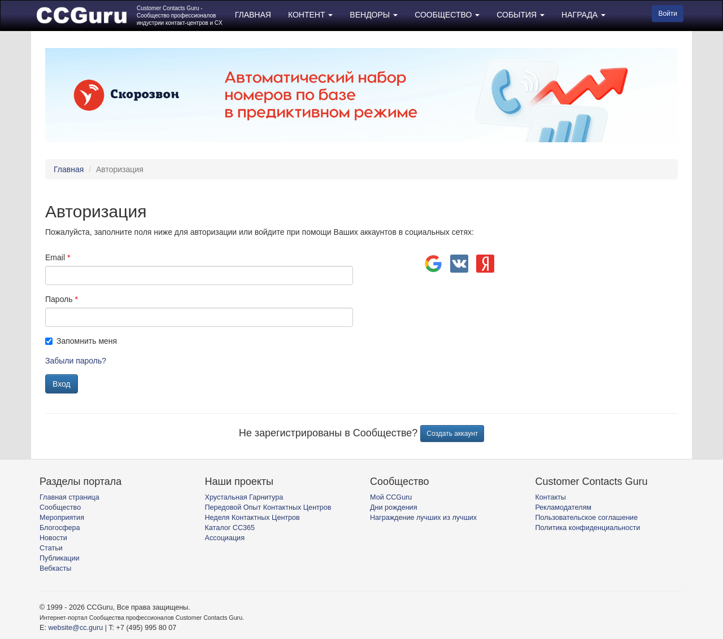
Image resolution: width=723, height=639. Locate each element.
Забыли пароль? (75, 360)
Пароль (59, 299)
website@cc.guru (75, 628)
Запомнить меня (81, 340)
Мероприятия (62, 518)
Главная (69, 169)
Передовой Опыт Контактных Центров (268, 507)
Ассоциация (225, 538)
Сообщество (60, 507)
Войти (667, 13)
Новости (53, 538)
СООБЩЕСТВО (447, 14)
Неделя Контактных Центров (252, 518)
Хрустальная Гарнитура (244, 497)
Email (55, 257)
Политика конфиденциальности (588, 528)
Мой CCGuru (391, 497)
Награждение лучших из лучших (423, 518)
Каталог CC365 (230, 528)
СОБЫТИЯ (520, 14)
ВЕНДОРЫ (374, 14)
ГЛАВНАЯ (253, 14)
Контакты (550, 497)
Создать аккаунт (452, 433)
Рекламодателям (563, 507)
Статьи (51, 548)
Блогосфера (60, 528)
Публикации (60, 558)
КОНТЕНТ (310, 14)
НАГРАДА (583, 14)
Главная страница (69, 497)
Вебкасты (55, 568)
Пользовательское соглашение (586, 518)
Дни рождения (393, 507)
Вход (62, 383)
